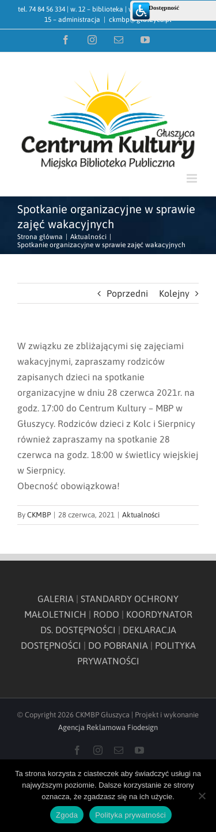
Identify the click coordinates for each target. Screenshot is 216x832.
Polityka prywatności (130, 815)
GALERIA (55, 598)
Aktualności (141, 514)
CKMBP (39, 514)
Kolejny (174, 293)
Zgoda (67, 815)
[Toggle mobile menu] (193, 178)
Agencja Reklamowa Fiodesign (108, 727)
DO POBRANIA (118, 645)
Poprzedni (127, 293)
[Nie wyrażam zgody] (201, 795)
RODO (106, 614)
